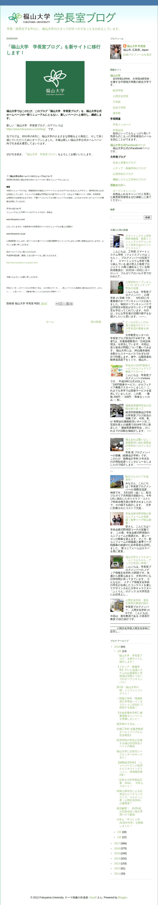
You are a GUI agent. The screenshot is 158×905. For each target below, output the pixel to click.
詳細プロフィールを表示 (137, 54)
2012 (117, 868)
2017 (117, 843)
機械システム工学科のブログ (128, 179)
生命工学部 (119, 107)
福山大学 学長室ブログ (41, 154)
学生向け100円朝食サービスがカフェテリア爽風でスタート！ (138, 368)
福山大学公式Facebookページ (127, 145)
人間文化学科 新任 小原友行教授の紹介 (138, 602)
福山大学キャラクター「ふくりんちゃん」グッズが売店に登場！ (138, 560)
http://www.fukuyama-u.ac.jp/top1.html (21, 263)
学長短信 (116, 130)
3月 (119, 651)
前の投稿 (96, 321)
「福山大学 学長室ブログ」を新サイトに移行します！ (130, 658)
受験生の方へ (118, 185)
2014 (117, 858)
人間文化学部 (120, 96)
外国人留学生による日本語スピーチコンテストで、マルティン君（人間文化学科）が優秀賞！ (130, 797)
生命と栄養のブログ (123, 162)
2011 (117, 873)
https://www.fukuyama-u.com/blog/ (26, 129)
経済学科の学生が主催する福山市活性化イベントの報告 (130, 743)
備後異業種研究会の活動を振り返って (138, 407)
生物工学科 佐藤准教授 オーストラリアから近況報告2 (130, 732)
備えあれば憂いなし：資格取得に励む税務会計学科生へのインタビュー (138, 444)
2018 (117, 646)
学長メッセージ (120, 124)
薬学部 (117, 113)
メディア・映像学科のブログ (128, 168)
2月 (119, 832)
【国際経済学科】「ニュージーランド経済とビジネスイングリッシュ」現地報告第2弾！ (130, 768)
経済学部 (118, 90)
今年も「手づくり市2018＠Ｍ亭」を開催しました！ (130, 822)
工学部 (117, 101)
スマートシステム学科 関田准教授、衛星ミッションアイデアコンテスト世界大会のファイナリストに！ (139, 242)
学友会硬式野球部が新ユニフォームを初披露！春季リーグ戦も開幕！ (138, 518)
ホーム (50, 321)
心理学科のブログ (121, 173)
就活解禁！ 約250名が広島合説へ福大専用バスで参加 (130, 811)
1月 (119, 837)
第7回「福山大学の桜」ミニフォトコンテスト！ (130, 690)
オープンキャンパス (123, 190)
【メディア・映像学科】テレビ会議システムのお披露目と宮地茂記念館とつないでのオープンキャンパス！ (130, 674)
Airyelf (92, 897)
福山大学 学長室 (136, 46)
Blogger (122, 897)
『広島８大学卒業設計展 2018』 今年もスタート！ (130, 783)
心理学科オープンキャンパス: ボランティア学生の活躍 (138, 285)
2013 (117, 863)
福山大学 (115, 75)
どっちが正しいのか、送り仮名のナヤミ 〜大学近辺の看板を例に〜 (138, 327)
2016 (117, 848)
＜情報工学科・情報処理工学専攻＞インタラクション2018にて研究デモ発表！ (130, 703)
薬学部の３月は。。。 (129, 723)
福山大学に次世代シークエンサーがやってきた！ (130, 754)
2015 (117, 853)
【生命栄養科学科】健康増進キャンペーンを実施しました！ (130, 715)
